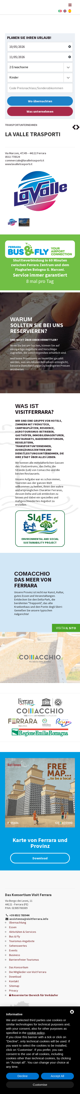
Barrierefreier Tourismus (24, 959)
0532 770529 (12, 157)
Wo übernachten (40, 101)
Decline (22, 1076)
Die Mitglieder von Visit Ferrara (27, 972)
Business (14, 955)
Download (40, 858)
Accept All (57, 1076)
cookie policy (36, 1032)
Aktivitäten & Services (22, 932)
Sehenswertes (18, 946)
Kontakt (14, 981)
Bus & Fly (14, 936)
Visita (66, 628)
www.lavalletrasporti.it (18, 164)
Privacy (13, 990)
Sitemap (14, 986)
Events (13, 950)
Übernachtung (17, 922)
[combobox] (40, 67)
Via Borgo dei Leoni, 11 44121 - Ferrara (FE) (18, 902)
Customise (40, 1084)
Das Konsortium (18, 967)
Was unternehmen (40, 111)
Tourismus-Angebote (22, 941)
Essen (12, 927)
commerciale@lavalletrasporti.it (24, 160)
